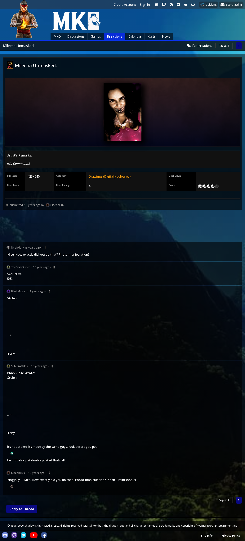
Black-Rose (18, 291)
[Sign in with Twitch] (164, 4)
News (166, 36)
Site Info (207, 535)
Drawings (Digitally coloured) (110, 176)
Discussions (75, 36)
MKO (57, 36)
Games (96, 36)
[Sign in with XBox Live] (193, 4)
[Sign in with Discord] (156, 4)
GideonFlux (57, 205)
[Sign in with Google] (171, 4)
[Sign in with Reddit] (178, 4)
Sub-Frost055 (19, 366)
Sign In (145, 4)
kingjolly (16, 247)
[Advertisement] (118, 226)
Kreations (114, 36)
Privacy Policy (230, 535)
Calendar (134, 36)
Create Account (125, 4)
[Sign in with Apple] (186, 4)
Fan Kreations (202, 46)
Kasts (152, 36)
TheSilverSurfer (20, 267)
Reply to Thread (22, 509)
